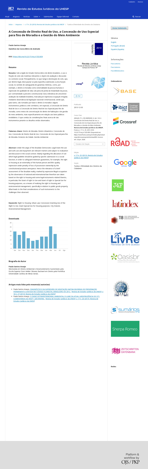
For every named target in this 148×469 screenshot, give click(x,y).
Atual (7, 16)
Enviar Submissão (119, 28)
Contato (76, 16)
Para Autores (115, 67)
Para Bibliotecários (117, 71)
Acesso (140, 2)
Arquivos (16, 16)
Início (11, 24)
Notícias (26, 16)
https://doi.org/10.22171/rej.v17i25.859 (28, 56)
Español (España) (117, 49)
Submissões (48, 16)
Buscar (138, 16)
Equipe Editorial (63, 16)
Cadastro (132, 2)
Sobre (36, 16)
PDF (78, 96)
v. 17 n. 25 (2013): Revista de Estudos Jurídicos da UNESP (44, 24)
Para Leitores (115, 64)
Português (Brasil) (118, 46)
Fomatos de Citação (83, 144)
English (113, 42)
